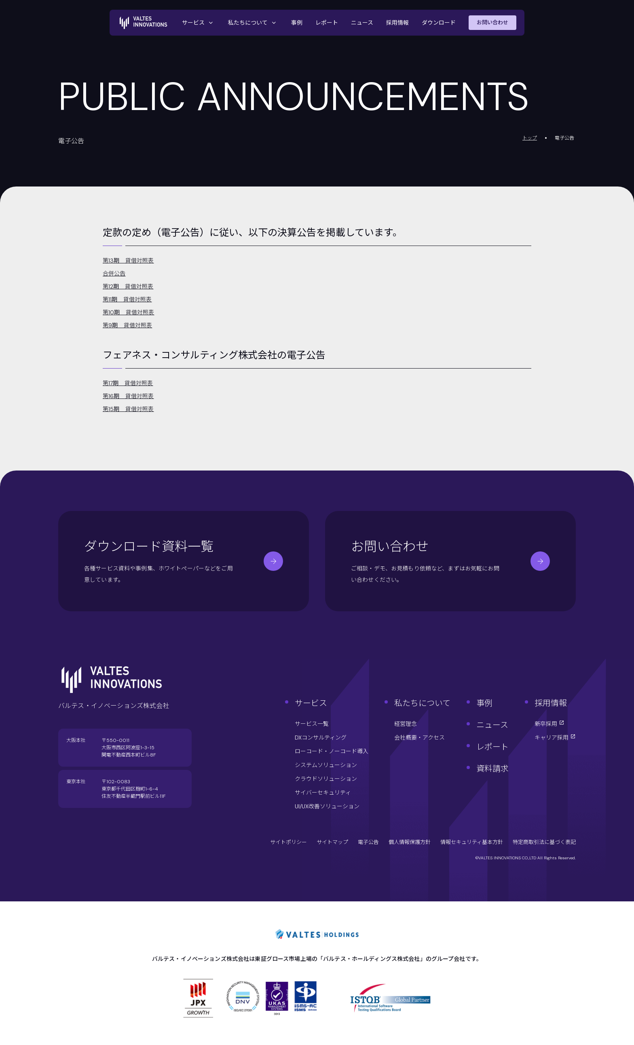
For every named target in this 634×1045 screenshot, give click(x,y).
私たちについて (253, 23)
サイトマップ (332, 842)
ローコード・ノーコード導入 (331, 751)
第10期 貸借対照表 (128, 312)
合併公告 (114, 273)
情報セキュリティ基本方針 (471, 842)
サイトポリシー (288, 842)
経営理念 (405, 723)
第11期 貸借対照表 (127, 299)
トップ (529, 138)
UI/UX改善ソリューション (327, 806)
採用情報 (397, 22)
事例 (296, 22)
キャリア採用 (555, 737)
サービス (198, 23)
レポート (326, 22)
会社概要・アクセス (419, 737)
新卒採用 (549, 723)
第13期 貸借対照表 (128, 260)
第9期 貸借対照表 (127, 325)
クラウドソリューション (326, 778)
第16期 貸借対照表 (128, 396)
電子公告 (368, 842)
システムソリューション (326, 765)
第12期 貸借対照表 (128, 286)
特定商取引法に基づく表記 (544, 842)
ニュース (362, 22)
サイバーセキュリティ (323, 792)
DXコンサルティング (321, 737)
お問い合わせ (492, 22)
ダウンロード (439, 22)
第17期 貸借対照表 (128, 383)
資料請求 (492, 768)
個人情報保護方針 (410, 842)
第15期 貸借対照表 (128, 409)
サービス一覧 (312, 723)
